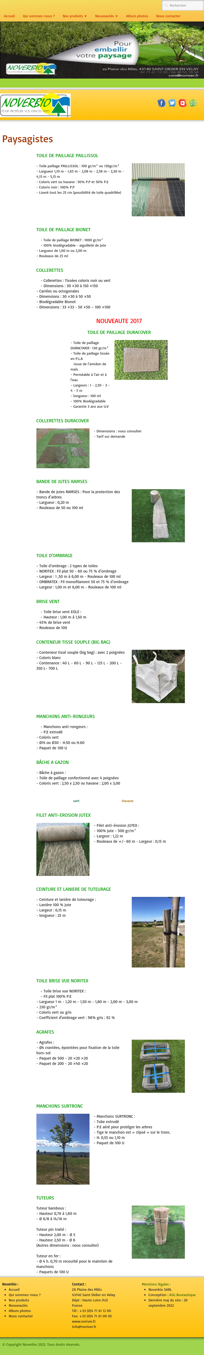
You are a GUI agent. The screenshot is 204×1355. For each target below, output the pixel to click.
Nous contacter (168, 16)
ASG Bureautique (182, 1294)
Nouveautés (106, 16)
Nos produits (75, 16)
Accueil (9, 16)
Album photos (137, 16)
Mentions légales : (156, 1284)
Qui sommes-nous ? (39, 16)
